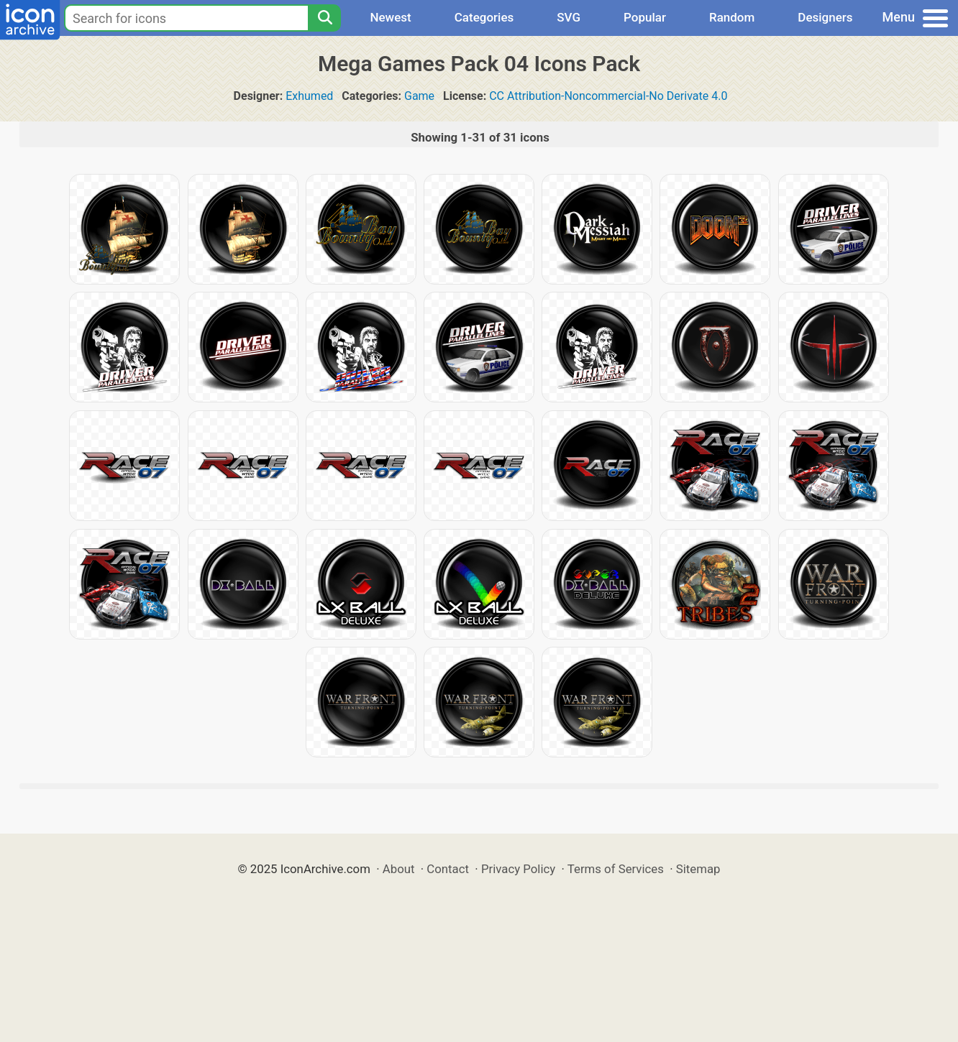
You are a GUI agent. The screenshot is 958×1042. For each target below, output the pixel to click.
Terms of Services (615, 869)
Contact (447, 869)
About (399, 869)
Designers (825, 17)
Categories (484, 17)
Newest (390, 17)
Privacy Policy (518, 869)
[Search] (324, 18)
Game (419, 96)
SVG (568, 17)
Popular (645, 17)
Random (731, 17)
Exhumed (309, 96)
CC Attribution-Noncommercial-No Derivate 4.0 (608, 96)
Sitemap (698, 869)
